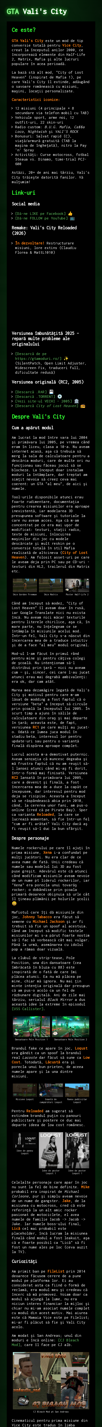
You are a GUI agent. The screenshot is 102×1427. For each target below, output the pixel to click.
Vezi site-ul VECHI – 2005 (43, 401)
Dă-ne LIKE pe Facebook (40, 214)
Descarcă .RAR (31, 392)
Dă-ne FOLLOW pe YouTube (41, 218)
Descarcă (46, 406)
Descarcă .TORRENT (35, 396)
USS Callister (27, 1009)
